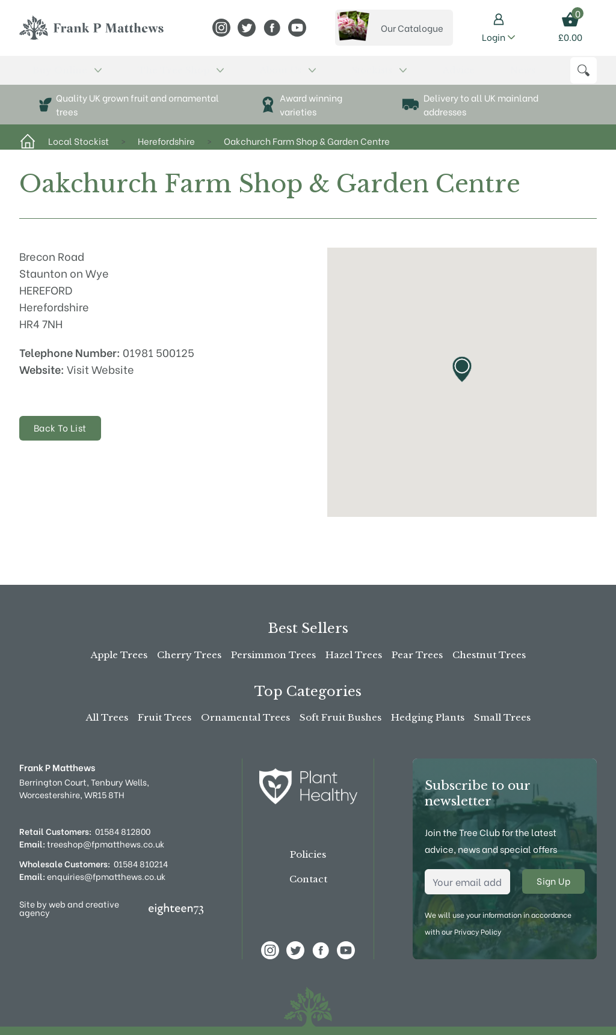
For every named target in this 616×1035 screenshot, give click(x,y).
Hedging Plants (427, 717)
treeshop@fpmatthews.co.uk (91, 843)
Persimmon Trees (273, 655)
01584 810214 (141, 863)
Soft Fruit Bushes (340, 717)
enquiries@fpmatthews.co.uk (92, 876)
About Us (192, 75)
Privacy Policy (477, 931)
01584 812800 (122, 831)
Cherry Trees (189, 655)
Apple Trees (119, 655)
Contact (308, 879)
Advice (296, 75)
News (329, 75)
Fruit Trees (164, 717)
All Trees (107, 717)
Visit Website (100, 379)
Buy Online (47, 75)
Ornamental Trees (245, 717)
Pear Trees (417, 655)
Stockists (250, 75)
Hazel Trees (353, 655)
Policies (308, 855)
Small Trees (502, 717)
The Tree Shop (122, 75)
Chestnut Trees (489, 655)
